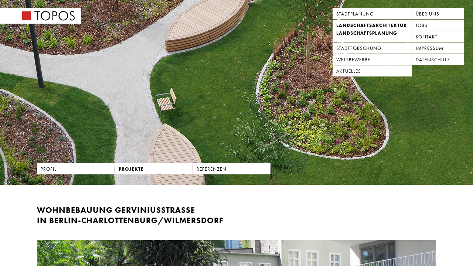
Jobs (422, 25)
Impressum (429, 48)
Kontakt (427, 37)
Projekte (131, 169)
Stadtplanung (355, 14)
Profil (49, 169)
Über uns (427, 14)
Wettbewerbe (353, 60)
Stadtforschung (358, 48)
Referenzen (212, 169)
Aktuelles (348, 71)
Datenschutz (433, 60)
